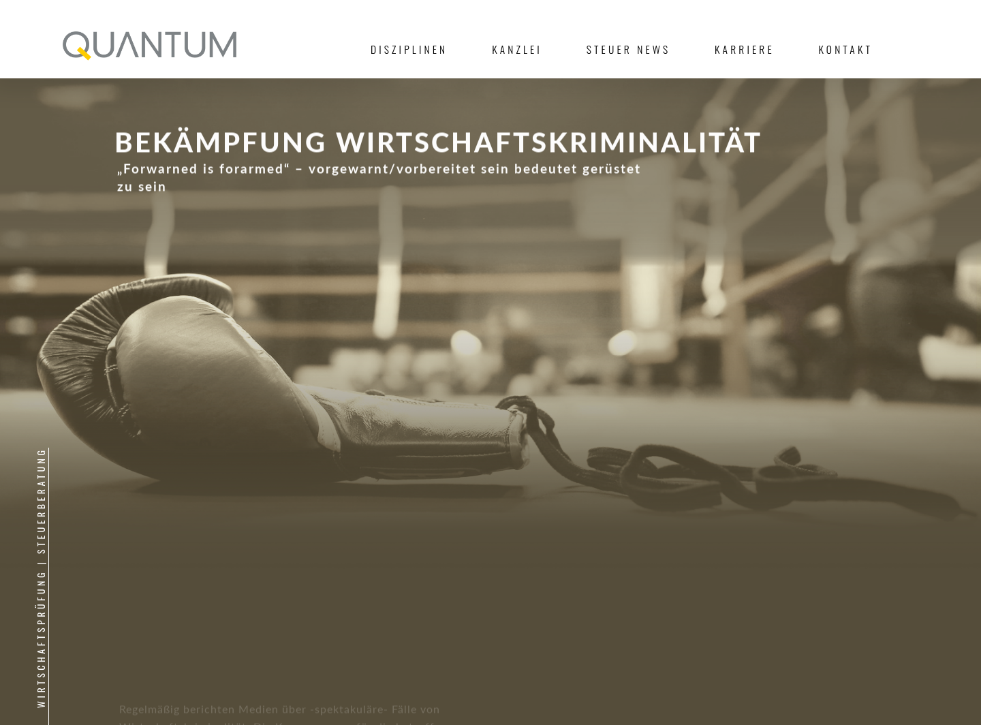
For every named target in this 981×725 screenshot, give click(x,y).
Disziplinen (409, 49)
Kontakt (846, 49)
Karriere (745, 49)
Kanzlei (517, 49)
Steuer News (629, 49)
